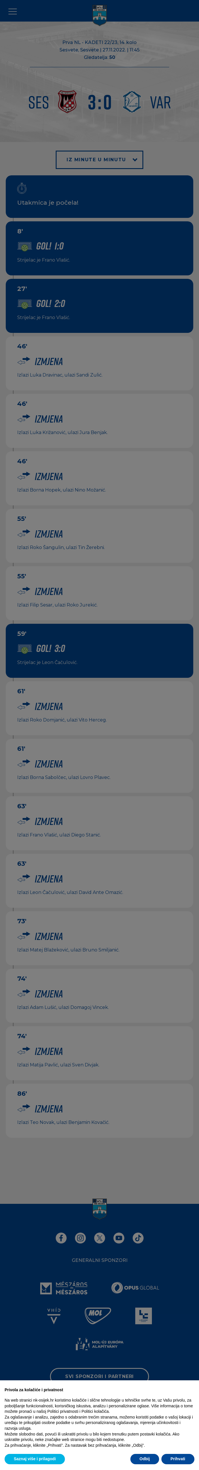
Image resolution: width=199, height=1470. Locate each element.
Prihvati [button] (178, 1458)
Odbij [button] (145, 1458)
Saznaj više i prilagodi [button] (35, 1458)
